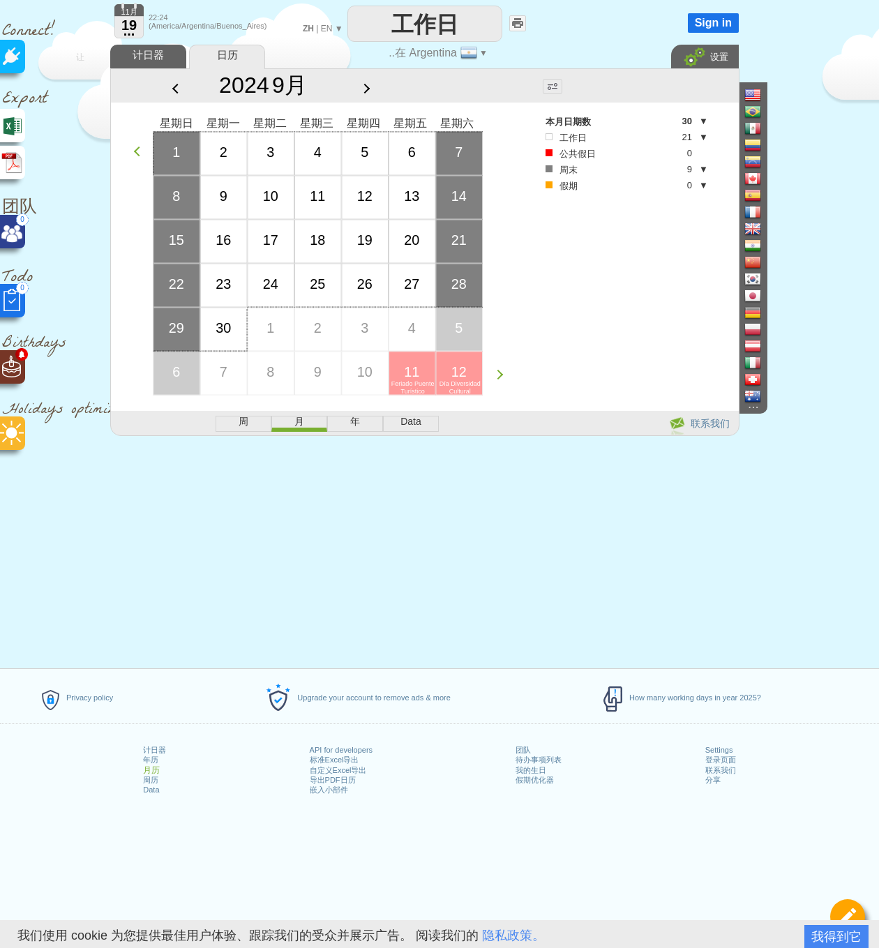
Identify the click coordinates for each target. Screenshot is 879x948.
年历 (150, 759)
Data (151, 789)
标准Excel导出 (334, 759)
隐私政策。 (513, 935)
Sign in (713, 23)
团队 (523, 750)
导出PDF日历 (333, 780)
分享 (713, 780)
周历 (150, 780)
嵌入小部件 (329, 789)
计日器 (154, 750)
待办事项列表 (539, 759)
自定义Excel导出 (338, 770)
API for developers (341, 750)
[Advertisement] (424, 549)
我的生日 (531, 770)
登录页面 (720, 759)
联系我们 (720, 770)
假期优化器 (535, 780)
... (129, 30)
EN (327, 28)
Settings (719, 750)
